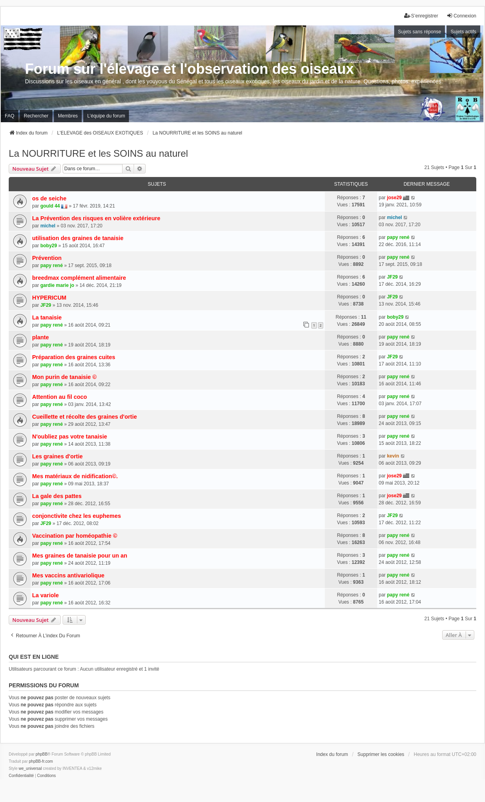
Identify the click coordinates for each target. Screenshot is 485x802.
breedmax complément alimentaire (79, 278)
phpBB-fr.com (41, 761)
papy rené (398, 237)
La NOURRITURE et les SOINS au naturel (98, 153)
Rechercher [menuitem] (36, 116)
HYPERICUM (49, 297)
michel (48, 226)
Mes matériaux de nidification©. (75, 476)
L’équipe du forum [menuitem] (106, 116)
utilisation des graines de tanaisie (77, 238)
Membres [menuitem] (68, 116)
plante (40, 337)
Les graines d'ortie (57, 456)
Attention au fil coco (59, 397)
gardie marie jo (57, 285)
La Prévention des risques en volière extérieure (96, 218)
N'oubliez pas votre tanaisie (69, 436)
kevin (393, 456)
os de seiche (49, 198)
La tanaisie (46, 317)
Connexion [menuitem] (461, 16)
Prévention (46, 258)
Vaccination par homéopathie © (74, 536)
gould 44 (50, 206)
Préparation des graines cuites (73, 357)
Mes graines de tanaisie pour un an (79, 555)
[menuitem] (21, 775)
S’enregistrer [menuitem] (421, 16)
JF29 (392, 277)
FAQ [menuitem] (9, 116)
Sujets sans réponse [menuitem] (419, 32)
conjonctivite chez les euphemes (76, 516)
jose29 (394, 197)
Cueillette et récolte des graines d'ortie (84, 417)
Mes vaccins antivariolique (68, 575)
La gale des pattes (57, 496)
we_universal (30, 768)
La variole (45, 595)
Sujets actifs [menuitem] (463, 32)
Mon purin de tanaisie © (64, 377)
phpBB (42, 754)
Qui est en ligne (34, 657)
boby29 (48, 245)
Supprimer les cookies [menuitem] (380, 754)
